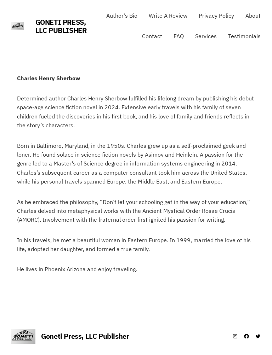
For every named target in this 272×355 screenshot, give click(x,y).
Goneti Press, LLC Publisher (61, 26)
